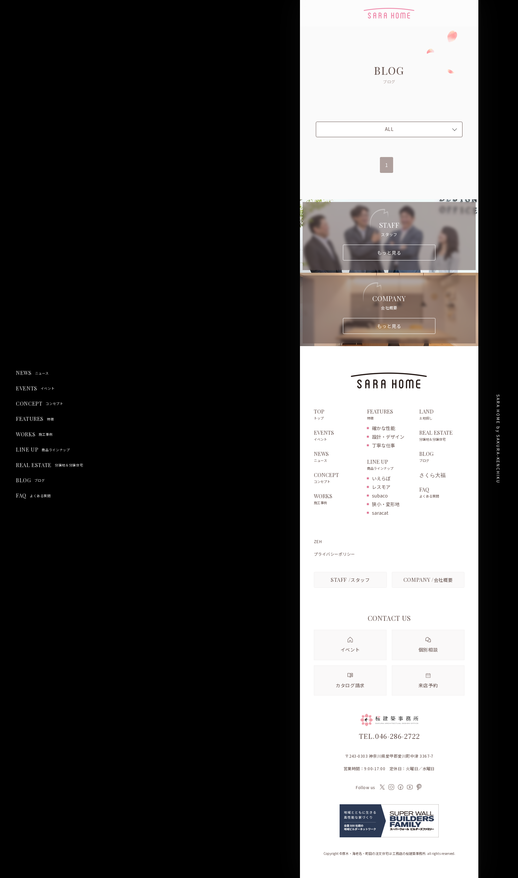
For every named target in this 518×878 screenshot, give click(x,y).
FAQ (33, 496)
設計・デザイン (388, 436)
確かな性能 (383, 428)
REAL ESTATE (49, 465)
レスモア (381, 487)
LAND (441, 414)
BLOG (30, 480)
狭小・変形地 (386, 504)
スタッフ (350, 579)
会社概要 (428, 579)
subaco (380, 495)
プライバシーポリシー (334, 554)
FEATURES (35, 419)
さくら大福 (432, 475)
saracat (380, 512)
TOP (337, 414)
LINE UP (43, 450)
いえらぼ (381, 478)
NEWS (32, 373)
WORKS (34, 434)
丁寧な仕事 (383, 445)
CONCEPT (39, 404)
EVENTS (35, 388)
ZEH (318, 541)
